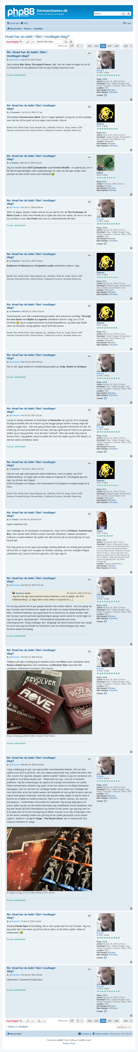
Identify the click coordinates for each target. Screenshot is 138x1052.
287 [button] (110, 46)
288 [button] (116, 46)
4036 (104, 182)
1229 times (113, 92)
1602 (104, 540)
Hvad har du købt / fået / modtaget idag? (37, 37)
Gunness (100, 124)
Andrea (100, 173)
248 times (112, 190)
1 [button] (81, 46)
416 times (112, 568)
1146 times (113, 146)
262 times (112, 188)
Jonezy (100, 531)
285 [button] (96, 46)
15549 (104, 79)
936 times (112, 144)
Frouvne (100, 70)
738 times (112, 566)
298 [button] (126, 46)
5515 (104, 133)
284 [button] (90, 46)
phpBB (59, 1040)
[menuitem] (24, 23)
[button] (71, 46)
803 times (112, 90)
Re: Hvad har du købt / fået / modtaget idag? (27, 54)
